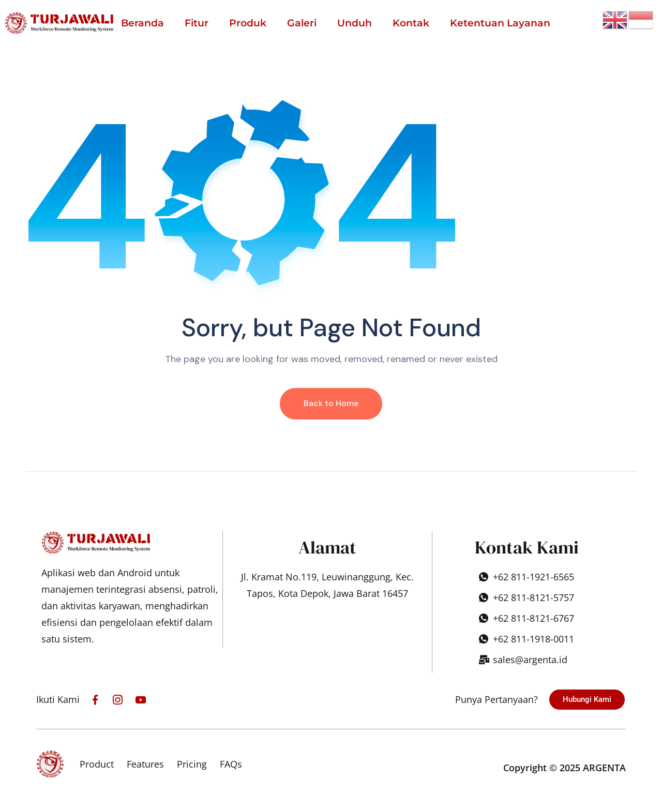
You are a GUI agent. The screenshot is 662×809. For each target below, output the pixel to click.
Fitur (196, 23)
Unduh (354, 23)
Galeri (302, 23)
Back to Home (331, 403)
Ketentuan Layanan (500, 23)
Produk (247, 23)
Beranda (142, 23)
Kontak (411, 23)
